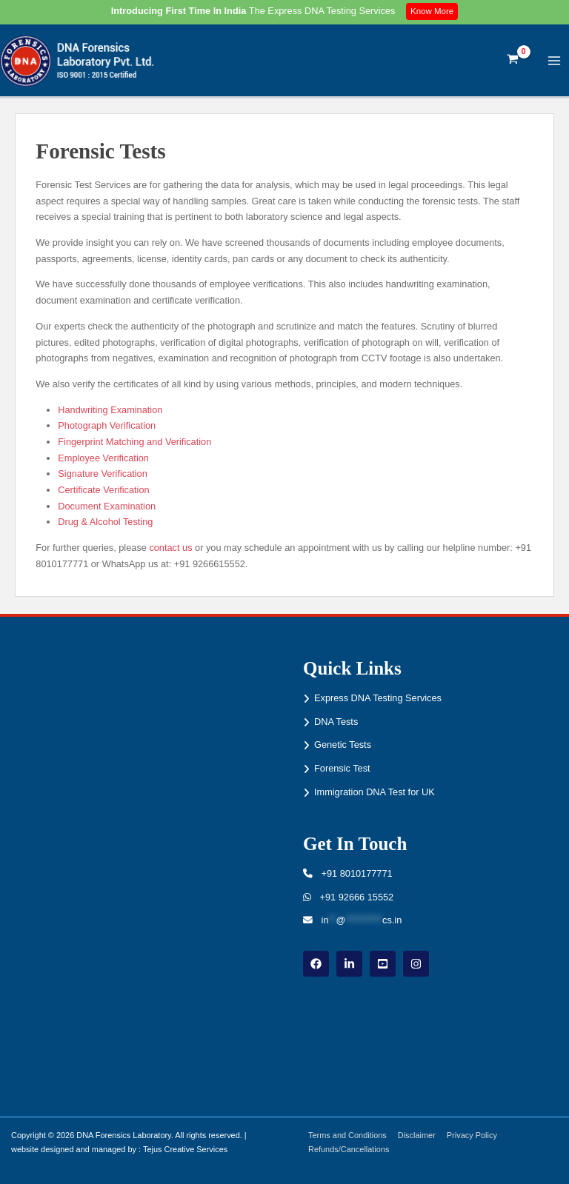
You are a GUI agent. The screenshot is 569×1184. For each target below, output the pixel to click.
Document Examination (107, 509)
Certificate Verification (103, 492)
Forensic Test (342, 768)
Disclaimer (418, 1135)
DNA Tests (336, 721)
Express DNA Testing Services (378, 697)
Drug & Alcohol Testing (105, 524)
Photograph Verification (107, 428)
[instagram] (416, 964)
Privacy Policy (474, 1135)
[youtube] (383, 964)
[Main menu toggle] (554, 61)
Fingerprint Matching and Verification (134, 444)
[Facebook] (316, 964)
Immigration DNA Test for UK (374, 791)
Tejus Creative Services (185, 1149)
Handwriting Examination (110, 412)
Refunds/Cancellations (349, 1149)
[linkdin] (349, 964)
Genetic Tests (342, 744)
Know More (433, 11)
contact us (170, 550)
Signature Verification (102, 476)
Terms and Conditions (348, 1135)
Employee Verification (103, 460)
